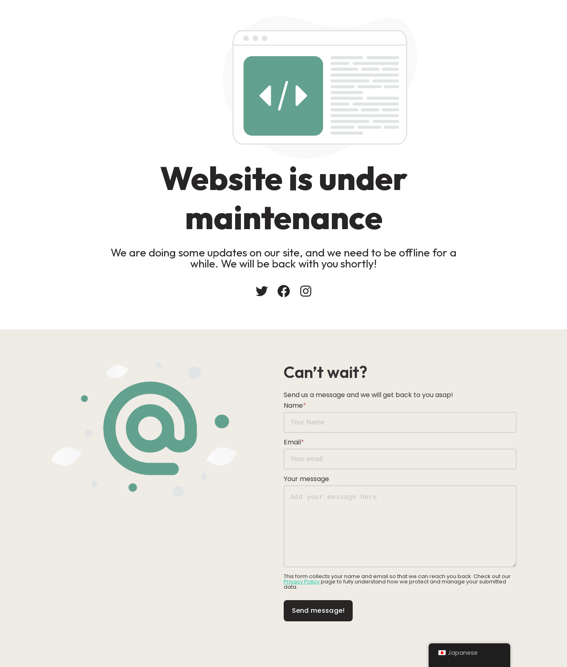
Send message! (318, 610)
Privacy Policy (302, 581)
